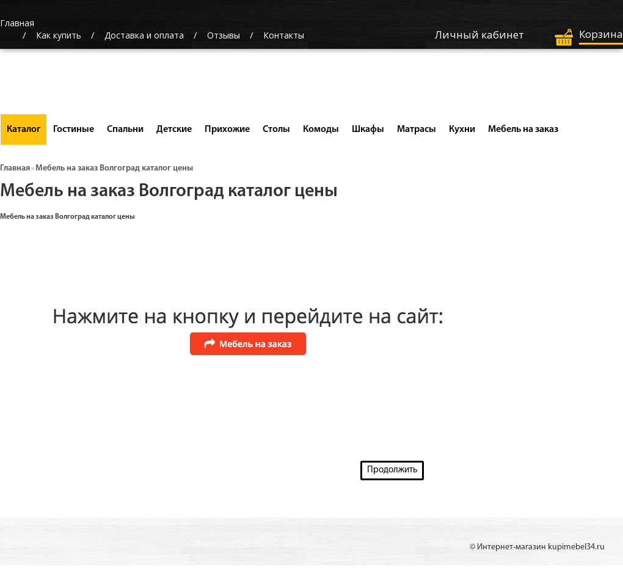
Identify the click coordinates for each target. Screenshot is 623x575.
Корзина (601, 34)
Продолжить (392, 470)
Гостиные (73, 129)
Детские (174, 129)
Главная (15, 168)
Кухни (462, 129)
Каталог (23, 129)
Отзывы (223, 35)
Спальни (125, 129)
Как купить (58, 35)
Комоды (321, 129)
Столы (276, 129)
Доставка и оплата (144, 35)
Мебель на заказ (523, 129)
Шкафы (368, 129)
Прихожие (227, 129)
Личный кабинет (479, 34)
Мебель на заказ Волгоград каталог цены (114, 168)
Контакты (283, 35)
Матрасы (416, 129)
